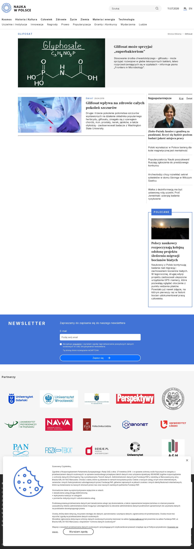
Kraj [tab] (181, 98)
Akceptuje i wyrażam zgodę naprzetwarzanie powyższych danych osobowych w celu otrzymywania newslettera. (98, 345)
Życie (73, 19)
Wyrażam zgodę (78, 531)
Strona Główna (174, 34)
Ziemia (85, 19)
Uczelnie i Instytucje (14, 24)
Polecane (161, 212)
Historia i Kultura (26, 19)
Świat (90, 98)
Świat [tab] (189, 98)
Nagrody (52, 24)
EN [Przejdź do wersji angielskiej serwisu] (190, 8)
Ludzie (143, 24)
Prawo (65, 24)
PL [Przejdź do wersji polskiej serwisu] (185, 8)
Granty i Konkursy (105, 24)
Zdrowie (61, 19)
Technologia (126, 19)
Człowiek (46, 19)
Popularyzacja (82, 24)
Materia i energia (104, 19)
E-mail (63, 331)
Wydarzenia (128, 24)
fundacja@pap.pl (136, 519)
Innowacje (37, 24)
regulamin (77, 344)
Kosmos (7, 19)
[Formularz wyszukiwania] (135, 8)
